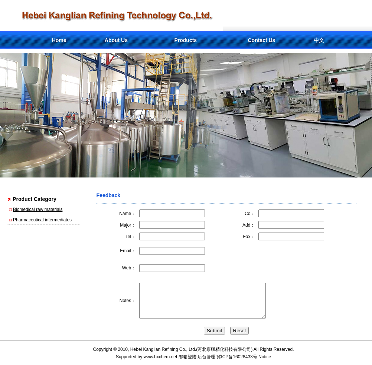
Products (185, 40)
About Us (116, 40)
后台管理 (206, 356)
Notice (264, 356)
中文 (319, 40)
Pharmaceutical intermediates (42, 219)
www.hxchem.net (160, 356)
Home (59, 40)
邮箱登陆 (187, 356)
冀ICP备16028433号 (236, 356)
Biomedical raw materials (37, 209)
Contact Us (261, 40)
